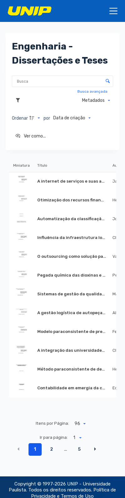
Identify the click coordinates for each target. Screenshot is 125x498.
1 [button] (35, 449)
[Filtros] (19, 100)
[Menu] (113, 11)
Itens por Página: (52, 423)
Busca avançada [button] (92, 91)
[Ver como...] (30, 136)
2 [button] (51, 449)
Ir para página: (54, 437)
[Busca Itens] (62, 81)
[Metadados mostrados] (96, 100)
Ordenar (20, 118)
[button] (18, 449)
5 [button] (79, 449)
